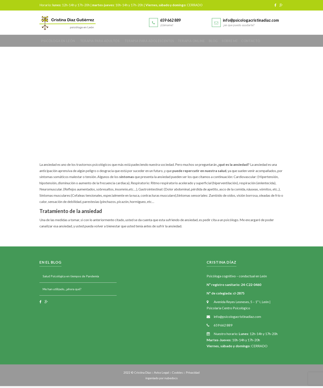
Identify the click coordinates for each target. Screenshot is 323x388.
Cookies (177, 374)
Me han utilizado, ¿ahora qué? (62, 291)
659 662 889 (170, 20)
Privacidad (193, 374)
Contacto (269, 42)
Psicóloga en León (60, 42)
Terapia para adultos (104, 42)
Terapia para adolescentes (156, 42)
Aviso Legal (161, 374)
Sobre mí (245, 42)
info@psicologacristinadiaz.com (251, 20)
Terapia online (202, 42)
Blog (226, 42)
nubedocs (171, 380)
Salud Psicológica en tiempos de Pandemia (71, 278)
